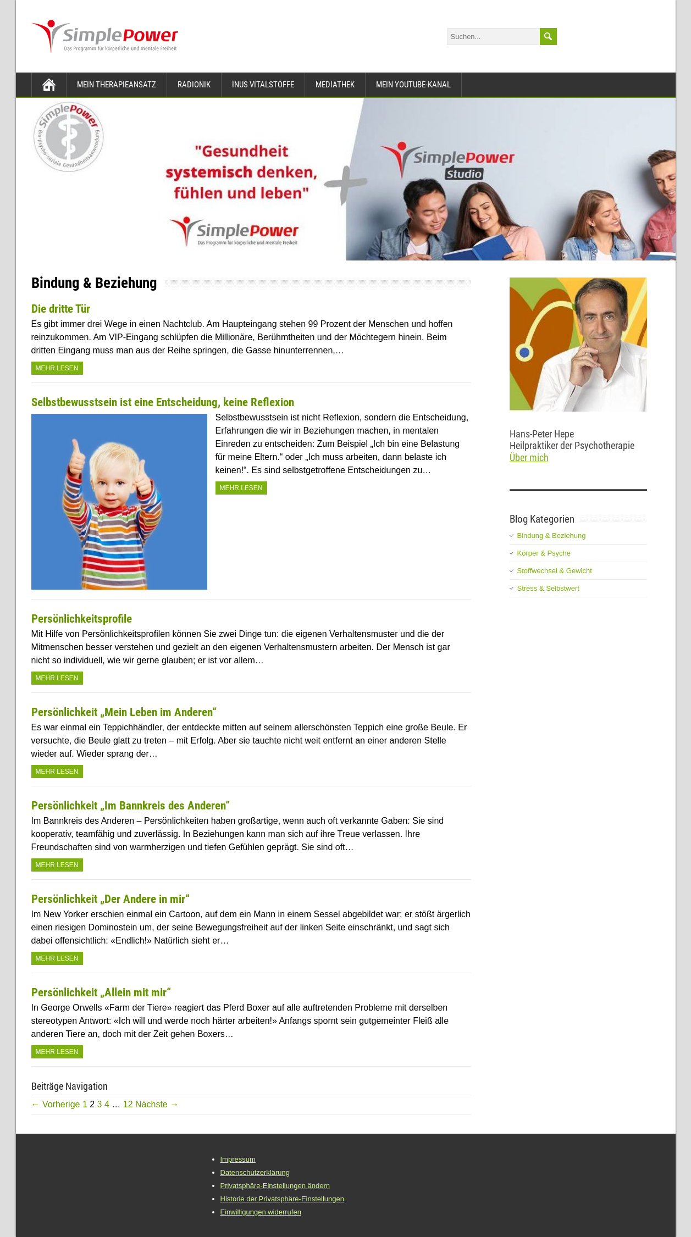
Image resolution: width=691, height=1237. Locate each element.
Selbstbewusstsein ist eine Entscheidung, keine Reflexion (162, 402)
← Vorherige (55, 1104)
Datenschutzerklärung (255, 1172)
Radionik (194, 85)
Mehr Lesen (57, 368)
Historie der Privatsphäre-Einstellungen (282, 1199)
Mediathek (335, 85)
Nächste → (157, 1104)
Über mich (529, 457)
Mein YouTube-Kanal (413, 85)
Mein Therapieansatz (116, 85)
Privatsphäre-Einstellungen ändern (275, 1185)
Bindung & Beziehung (551, 535)
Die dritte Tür (60, 308)
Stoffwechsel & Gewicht (554, 571)
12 (128, 1104)
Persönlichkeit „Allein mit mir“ (101, 992)
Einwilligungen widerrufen (260, 1212)
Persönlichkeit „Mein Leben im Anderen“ (124, 712)
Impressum (238, 1159)
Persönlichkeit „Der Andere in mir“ (110, 899)
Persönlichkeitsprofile (81, 618)
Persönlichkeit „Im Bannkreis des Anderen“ (130, 805)
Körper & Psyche (544, 553)
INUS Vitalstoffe (263, 85)
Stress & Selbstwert (548, 588)
